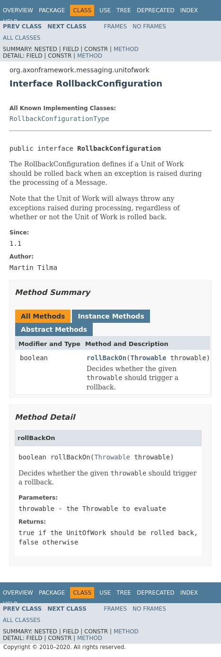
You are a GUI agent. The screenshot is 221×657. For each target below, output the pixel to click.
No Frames (149, 26)
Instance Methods (111, 316)
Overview (18, 10)
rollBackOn (106, 358)
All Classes (21, 38)
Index (189, 10)
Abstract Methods (54, 329)
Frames (115, 26)
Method (126, 49)
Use (105, 10)
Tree (123, 10)
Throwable (149, 358)
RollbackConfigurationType (59, 118)
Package (52, 10)
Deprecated (156, 10)
